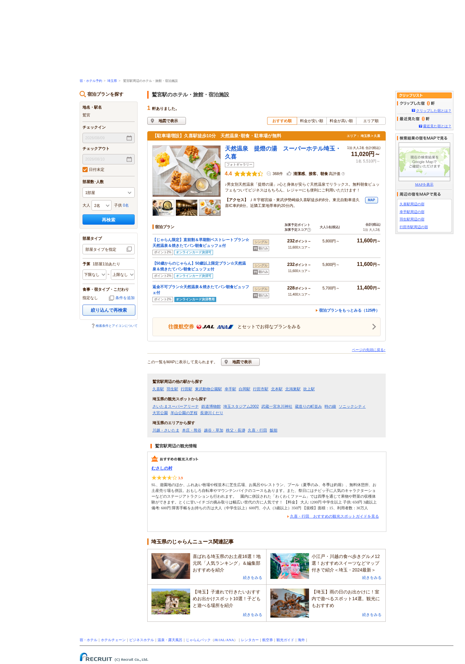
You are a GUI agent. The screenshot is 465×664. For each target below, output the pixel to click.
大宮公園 (160, 413)
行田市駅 (260, 389)
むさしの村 (161, 468)
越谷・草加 (213, 430)
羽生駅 (172, 389)
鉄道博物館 (211, 406)
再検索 (108, 219)
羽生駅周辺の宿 (412, 219)
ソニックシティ (352, 406)
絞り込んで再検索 (109, 310)
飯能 (273, 430)
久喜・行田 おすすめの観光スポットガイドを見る (334, 516)
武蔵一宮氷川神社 (276, 406)
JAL (222, 640)
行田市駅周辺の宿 (414, 227)
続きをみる (252, 577)
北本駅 (277, 389)
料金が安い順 (311, 121)
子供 (118, 205)
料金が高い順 (341, 121)
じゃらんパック (198, 640)
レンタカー (250, 640)
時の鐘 (330, 406)
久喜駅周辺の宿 (412, 204)
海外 (301, 640)
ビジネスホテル (141, 640)
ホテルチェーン (113, 640)
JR (216, 640)
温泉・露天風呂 (170, 640)
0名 (126, 205)
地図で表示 (168, 121)
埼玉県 (112, 81)
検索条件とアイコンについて (117, 325)
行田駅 (186, 389)
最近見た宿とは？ (437, 126)
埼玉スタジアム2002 (241, 406)
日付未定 (93, 169)
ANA (230, 640)
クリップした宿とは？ (433, 110)
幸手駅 (230, 389)
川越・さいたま (165, 430)
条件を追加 (125, 298)
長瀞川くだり (211, 413)
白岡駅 (244, 389)
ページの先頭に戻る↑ (369, 350)
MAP (371, 200)
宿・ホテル (88, 640)
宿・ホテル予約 (91, 81)
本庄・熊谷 (191, 430)
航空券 (267, 640)
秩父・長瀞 (235, 430)
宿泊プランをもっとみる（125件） (349, 310)
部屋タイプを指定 (100, 249)
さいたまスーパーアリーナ (175, 406)
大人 (86, 205)
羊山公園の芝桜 (184, 413)
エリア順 (371, 121)
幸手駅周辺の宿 (412, 212)
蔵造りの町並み (308, 406)
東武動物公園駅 (208, 389)
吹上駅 (309, 389)
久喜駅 (158, 389)
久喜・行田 (257, 430)
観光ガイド (285, 640)
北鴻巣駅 (293, 389)
